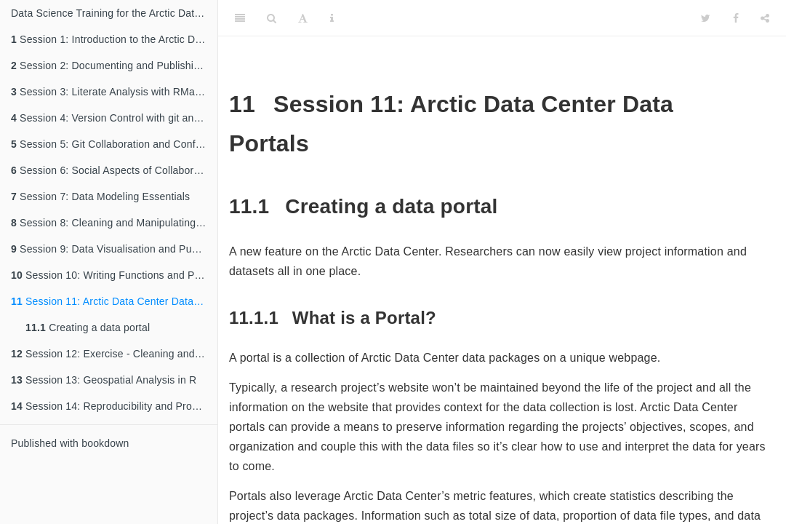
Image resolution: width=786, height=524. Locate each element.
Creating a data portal (87, 327)
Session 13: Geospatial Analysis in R (103, 380)
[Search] (271, 18)
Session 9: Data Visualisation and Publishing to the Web (114, 249)
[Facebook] (736, 18)
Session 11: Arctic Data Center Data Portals (114, 301)
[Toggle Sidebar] (240, 18)
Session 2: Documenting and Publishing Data (114, 65)
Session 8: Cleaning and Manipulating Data (114, 223)
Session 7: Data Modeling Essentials (100, 196)
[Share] (765, 18)
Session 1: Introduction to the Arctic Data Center (114, 39)
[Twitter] (705, 18)
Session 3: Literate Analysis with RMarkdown (114, 92)
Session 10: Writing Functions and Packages (114, 275)
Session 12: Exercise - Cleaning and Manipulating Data (114, 354)
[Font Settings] (302, 18)
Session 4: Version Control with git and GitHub (114, 118)
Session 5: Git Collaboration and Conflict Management (114, 144)
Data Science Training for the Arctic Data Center (114, 13)
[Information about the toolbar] (332, 18)
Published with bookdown (70, 443)
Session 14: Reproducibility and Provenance (114, 406)
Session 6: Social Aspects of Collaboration (114, 170)
